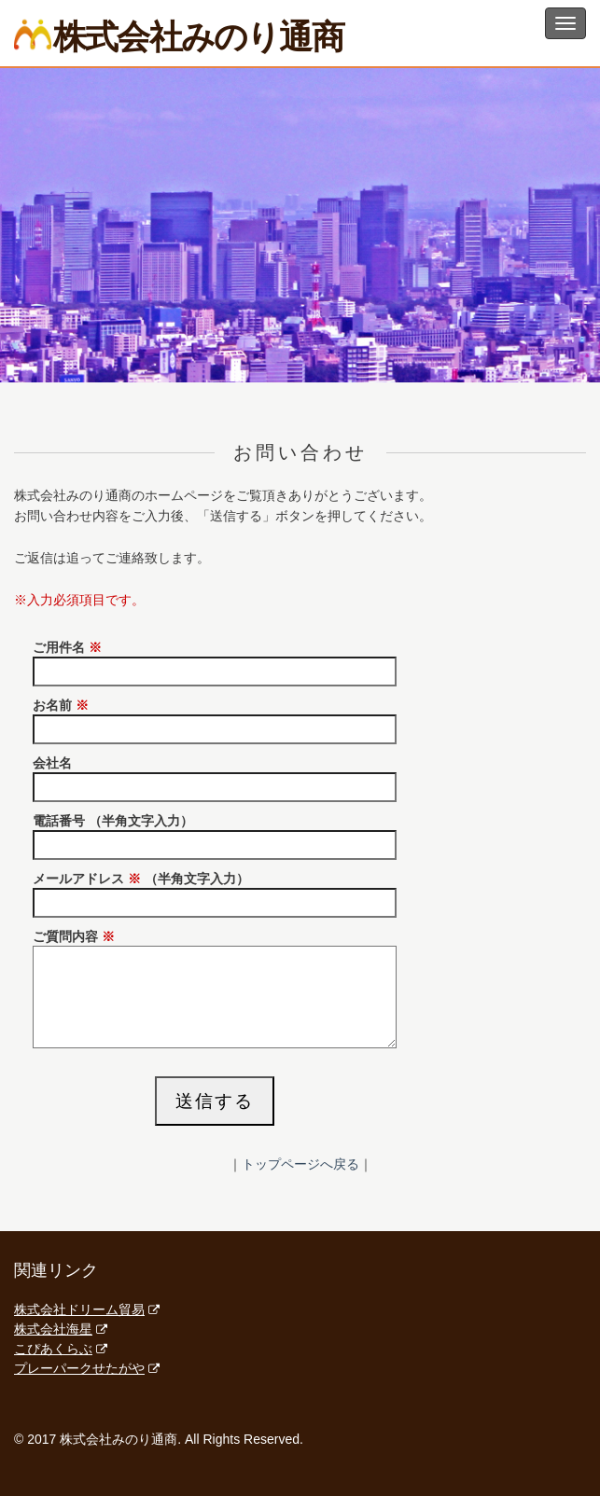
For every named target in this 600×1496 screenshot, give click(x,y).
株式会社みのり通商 (178, 36)
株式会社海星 (60, 1329)
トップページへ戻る (300, 1164)
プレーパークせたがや (87, 1368)
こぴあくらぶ (60, 1348)
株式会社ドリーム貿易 (87, 1309)
